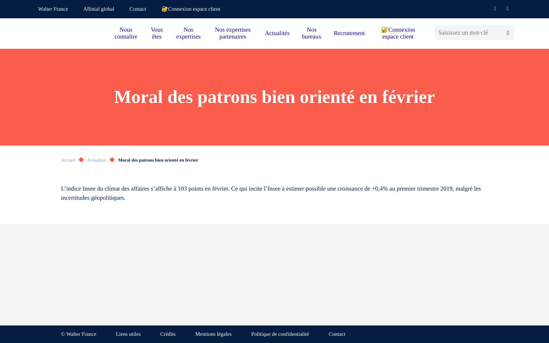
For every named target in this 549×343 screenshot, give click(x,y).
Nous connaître (126, 33)
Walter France (53, 9)
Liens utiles (128, 334)
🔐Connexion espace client (190, 9)
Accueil (68, 160)
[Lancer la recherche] (508, 32)
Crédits (167, 334)
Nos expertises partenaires (233, 33)
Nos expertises (188, 33)
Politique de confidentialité (280, 334)
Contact (138, 9)
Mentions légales (213, 334)
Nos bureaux (312, 33)
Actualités (277, 33)
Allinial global (98, 9)
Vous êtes (157, 33)
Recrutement (349, 33)
